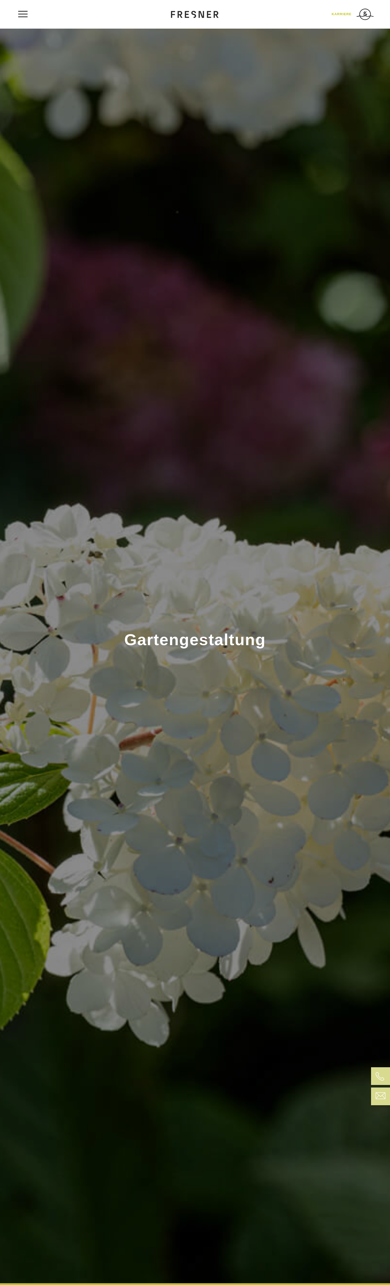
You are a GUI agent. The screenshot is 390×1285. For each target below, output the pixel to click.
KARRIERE (342, 14)
